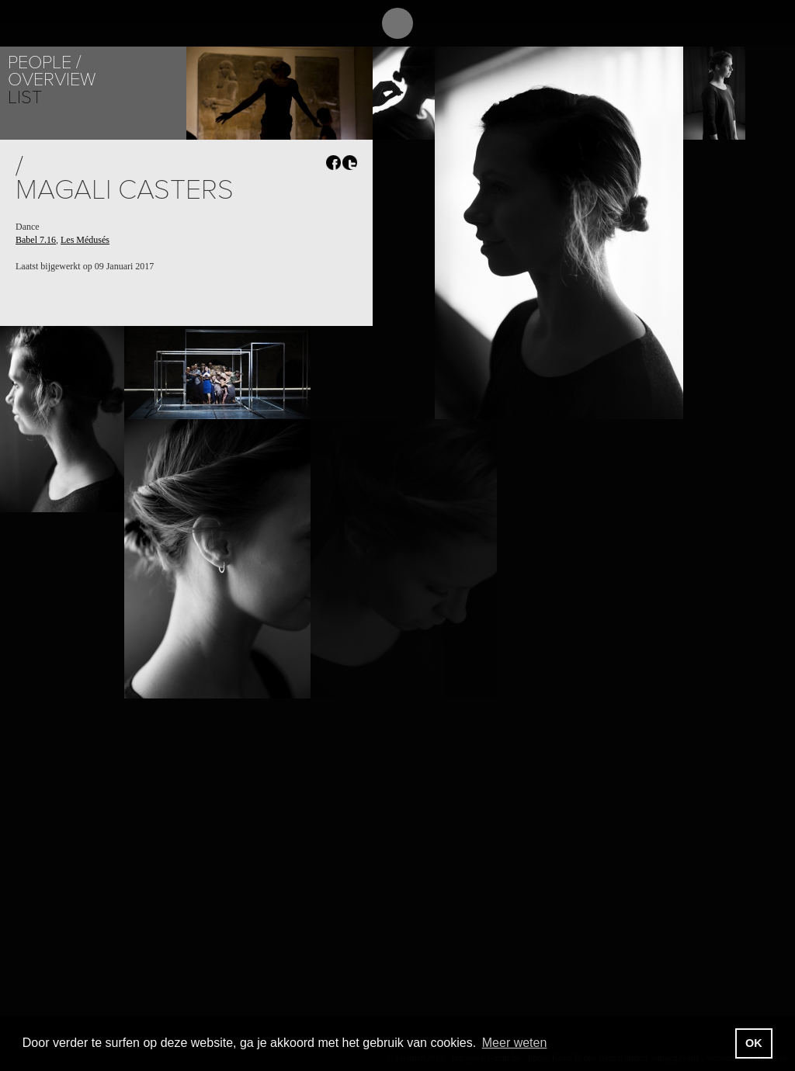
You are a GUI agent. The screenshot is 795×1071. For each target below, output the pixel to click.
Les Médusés (85, 239)
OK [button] (753, 1043)
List (25, 97)
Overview (51, 79)
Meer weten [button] (514, 1042)
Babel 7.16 (36, 239)
